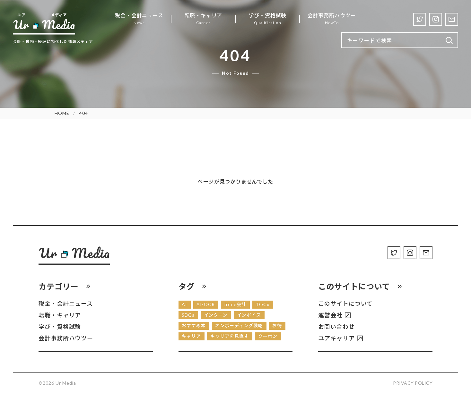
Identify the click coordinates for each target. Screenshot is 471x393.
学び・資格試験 (60, 326)
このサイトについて (345, 303)
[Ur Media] (44, 24)
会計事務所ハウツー (66, 338)
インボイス (249, 315)
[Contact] (451, 19)
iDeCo (263, 304)
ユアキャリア (336, 338)
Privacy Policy (412, 383)
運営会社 (330, 315)
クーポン (267, 336)
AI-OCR (205, 304)
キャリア (191, 336)
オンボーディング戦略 (239, 325)
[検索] (449, 40)
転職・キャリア (60, 315)
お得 (277, 325)
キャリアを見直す (229, 336)
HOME (62, 113)
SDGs (188, 315)
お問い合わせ (336, 326)
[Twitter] (419, 19)
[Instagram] (435, 19)
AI (184, 304)
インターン (216, 315)
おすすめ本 (194, 325)
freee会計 (235, 304)
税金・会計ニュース (66, 303)
